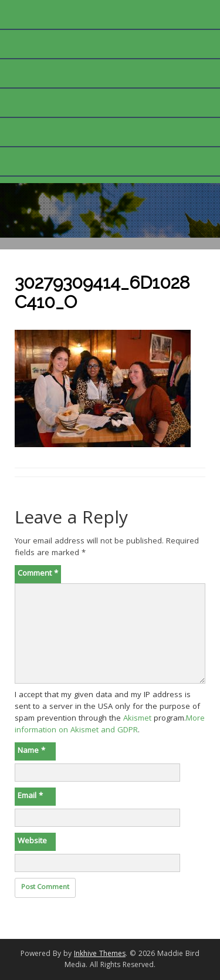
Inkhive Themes (100, 954)
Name (31, 751)
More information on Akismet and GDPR (110, 724)
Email (30, 796)
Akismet (137, 718)
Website (32, 841)
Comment (38, 573)
